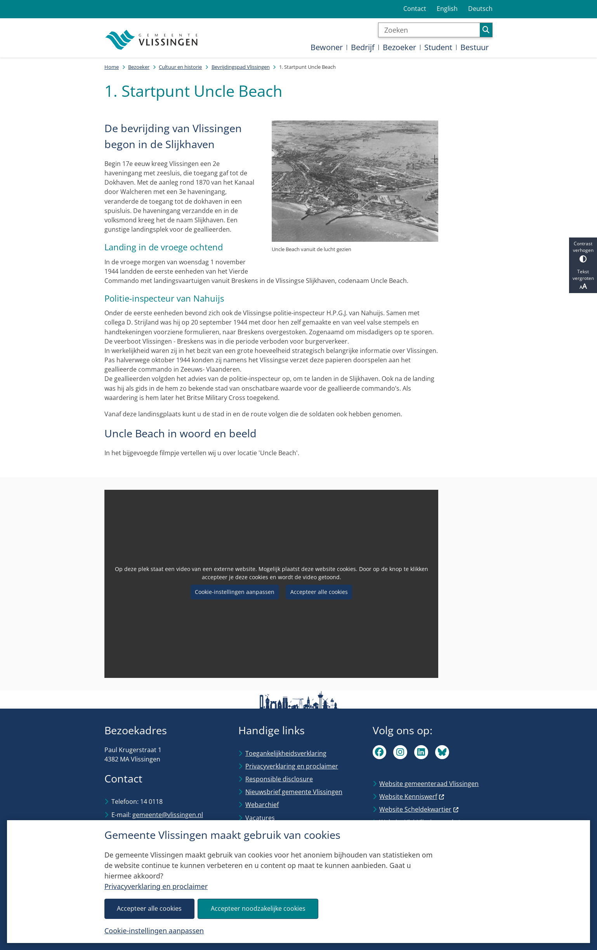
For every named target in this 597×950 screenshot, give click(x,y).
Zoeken (485, 29)
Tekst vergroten (583, 279)
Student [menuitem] (438, 47)
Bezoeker (138, 66)
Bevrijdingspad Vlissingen (241, 66)
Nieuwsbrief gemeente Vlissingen (293, 792)
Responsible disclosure (279, 779)
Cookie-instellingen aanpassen (154, 930)
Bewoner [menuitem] (327, 47)
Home (111, 66)
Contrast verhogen (583, 251)
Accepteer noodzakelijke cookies (258, 908)
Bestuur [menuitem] (474, 47)
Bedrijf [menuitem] (363, 47)
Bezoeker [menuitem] (399, 47)
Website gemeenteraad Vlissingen (429, 783)
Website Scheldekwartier (419, 809)
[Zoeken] (429, 30)
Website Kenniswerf (411, 796)
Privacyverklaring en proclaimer (156, 886)
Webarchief (262, 804)
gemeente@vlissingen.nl (167, 814)
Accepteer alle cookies (149, 908)
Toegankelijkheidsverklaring (285, 753)
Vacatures (260, 818)
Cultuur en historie (180, 66)
